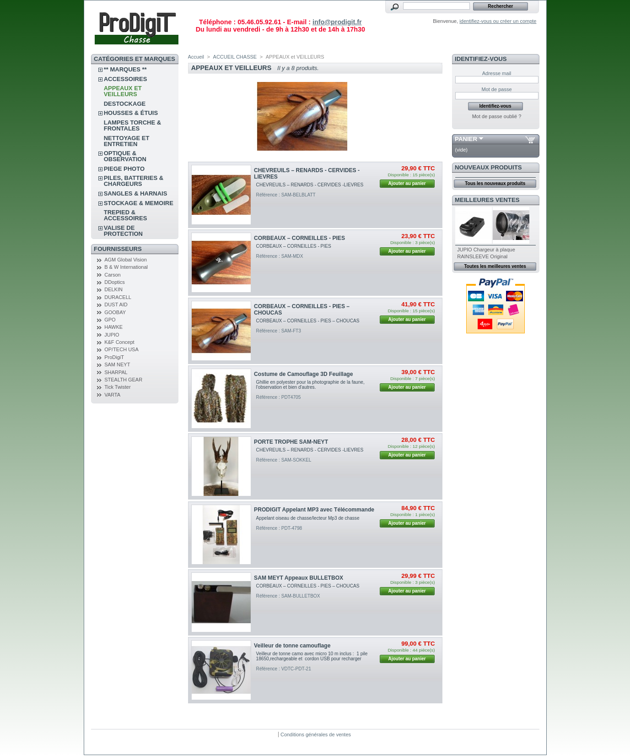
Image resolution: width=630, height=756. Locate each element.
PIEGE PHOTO (124, 168)
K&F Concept (119, 342)
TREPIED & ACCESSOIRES (125, 215)
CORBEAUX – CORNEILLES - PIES (299, 238)
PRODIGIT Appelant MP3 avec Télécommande (314, 509)
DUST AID (116, 304)
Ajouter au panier (406, 183)
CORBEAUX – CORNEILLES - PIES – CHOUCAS (308, 320)
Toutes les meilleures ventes (495, 266)
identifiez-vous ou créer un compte (497, 21)
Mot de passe (496, 89)
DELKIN (113, 289)
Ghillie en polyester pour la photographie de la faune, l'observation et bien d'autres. (310, 385)
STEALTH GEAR (123, 379)
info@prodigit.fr (337, 22)
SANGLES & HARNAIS (135, 193)
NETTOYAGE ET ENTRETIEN (127, 141)
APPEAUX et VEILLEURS (123, 91)
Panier (466, 139)
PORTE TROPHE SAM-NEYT (291, 442)
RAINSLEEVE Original (482, 256)
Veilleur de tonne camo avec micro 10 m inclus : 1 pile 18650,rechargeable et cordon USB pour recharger (312, 656)
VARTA (112, 394)
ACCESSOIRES (125, 79)
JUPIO (111, 334)
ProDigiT (114, 357)
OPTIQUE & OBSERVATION (125, 156)
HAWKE (113, 327)
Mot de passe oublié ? (497, 116)
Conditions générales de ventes (315, 734)
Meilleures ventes (487, 199)
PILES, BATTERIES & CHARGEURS (134, 180)
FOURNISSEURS (118, 248)
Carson (112, 274)
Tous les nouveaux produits (495, 183)
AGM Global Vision (125, 259)
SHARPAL (116, 372)
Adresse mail (497, 73)
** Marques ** (125, 69)
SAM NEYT (117, 364)
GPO (109, 319)
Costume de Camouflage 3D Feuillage (303, 374)
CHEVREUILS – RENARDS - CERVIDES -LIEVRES (311, 184)
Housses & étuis (131, 112)
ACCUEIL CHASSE (235, 57)
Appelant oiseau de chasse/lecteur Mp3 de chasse (310, 518)
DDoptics (114, 282)
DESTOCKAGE (125, 103)
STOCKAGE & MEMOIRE (138, 203)
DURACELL (117, 297)
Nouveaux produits (488, 167)
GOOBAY (115, 312)
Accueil (196, 57)
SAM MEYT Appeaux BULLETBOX (298, 578)
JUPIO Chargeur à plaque (486, 249)
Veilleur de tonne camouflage (292, 645)
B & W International (126, 267)
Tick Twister (117, 387)
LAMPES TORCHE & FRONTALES (132, 125)
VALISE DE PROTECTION (123, 230)
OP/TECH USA (121, 349)
